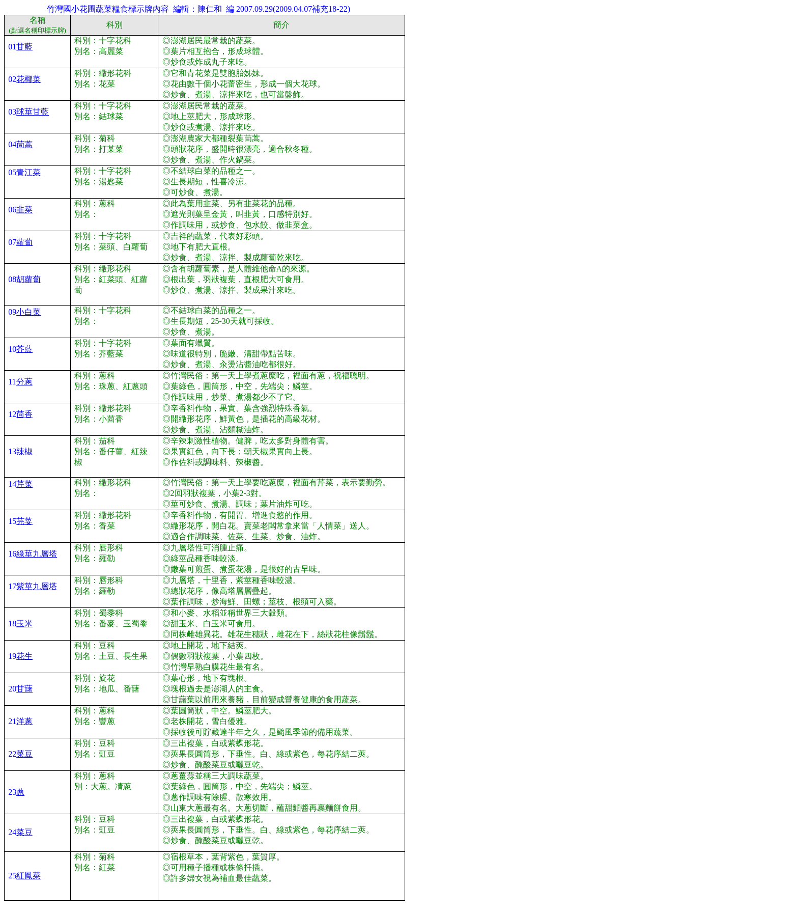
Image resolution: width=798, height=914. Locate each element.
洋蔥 (24, 721)
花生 (24, 656)
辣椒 (24, 451)
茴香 (24, 414)
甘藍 (24, 46)
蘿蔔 (24, 242)
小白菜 (28, 312)
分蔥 (24, 381)
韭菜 (24, 209)
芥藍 (24, 349)
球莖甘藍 (32, 111)
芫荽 (24, 521)
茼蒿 (24, 144)
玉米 (24, 623)
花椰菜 (28, 79)
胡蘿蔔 (28, 279)
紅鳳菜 (28, 875)
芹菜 (24, 484)
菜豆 (24, 754)
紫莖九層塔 (36, 586)
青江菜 (28, 172)
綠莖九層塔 (36, 553)
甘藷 (24, 688)
